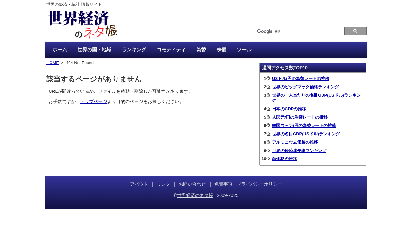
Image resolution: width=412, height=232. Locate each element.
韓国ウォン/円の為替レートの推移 (304, 125)
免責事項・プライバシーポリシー (248, 184)
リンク (163, 184)
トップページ (93, 101)
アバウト (139, 184)
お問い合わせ (192, 184)
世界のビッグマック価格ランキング (305, 86)
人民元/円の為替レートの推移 (300, 117)
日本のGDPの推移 (289, 108)
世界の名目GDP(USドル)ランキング (306, 133)
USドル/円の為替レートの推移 (300, 78)
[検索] (296, 31)
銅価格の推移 (284, 158)
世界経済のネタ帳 (195, 195)
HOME (52, 62)
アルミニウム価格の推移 (295, 142)
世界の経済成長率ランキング (299, 150)
